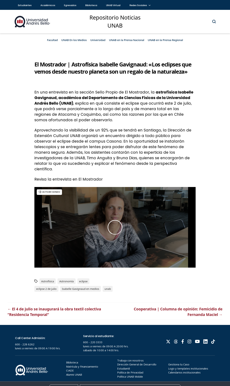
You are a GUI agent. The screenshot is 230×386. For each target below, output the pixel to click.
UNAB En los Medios (74, 40)
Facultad (52, 40)
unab (107, 289)
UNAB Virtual (113, 5)
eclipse (83, 281)
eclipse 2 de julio (46, 289)
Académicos (47, 5)
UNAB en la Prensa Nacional (126, 40)
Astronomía (66, 281)
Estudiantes (25, 5)
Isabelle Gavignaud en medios (80, 289)
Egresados (70, 5)
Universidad (97, 40)
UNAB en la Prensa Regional (165, 40)
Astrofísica (47, 281)
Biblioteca (91, 5)
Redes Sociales (140, 5)
